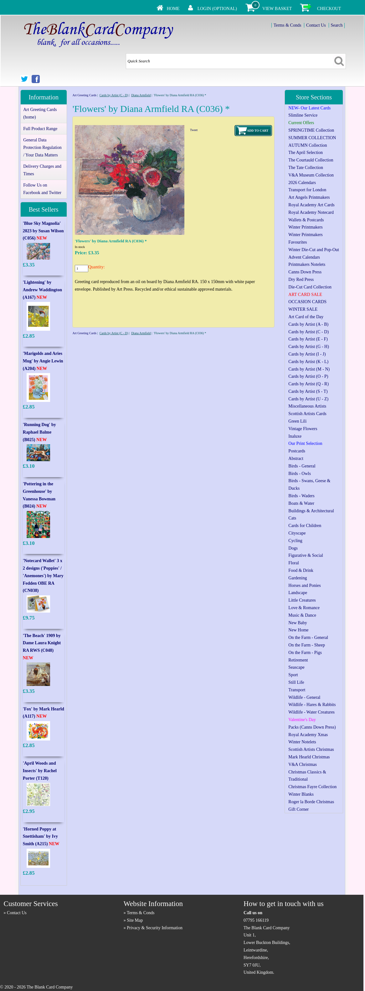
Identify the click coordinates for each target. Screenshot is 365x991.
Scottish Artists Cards (307, 413)
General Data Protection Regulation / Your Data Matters (42, 147)
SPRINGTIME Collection (311, 130)
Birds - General (301, 466)
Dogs (293, 548)
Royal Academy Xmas (308, 734)
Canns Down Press (304, 272)
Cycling (295, 540)
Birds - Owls (299, 473)
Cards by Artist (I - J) (307, 354)
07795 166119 (256, 920)
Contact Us (316, 25)
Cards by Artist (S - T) (307, 391)
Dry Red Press (301, 279)
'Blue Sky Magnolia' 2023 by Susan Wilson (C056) (43, 231)
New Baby (297, 622)
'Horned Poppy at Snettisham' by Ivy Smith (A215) (41, 836)
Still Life (296, 682)
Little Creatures (302, 600)
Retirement (298, 660)
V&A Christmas (302, 764)
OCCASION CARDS (307, 301)
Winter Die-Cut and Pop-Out (313, 249)
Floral (293, 563)
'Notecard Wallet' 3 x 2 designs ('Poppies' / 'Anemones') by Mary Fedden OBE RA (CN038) (43, 575)
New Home (298, 630)
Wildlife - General (304, 697)
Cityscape (297, 533)
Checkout (329, 8)
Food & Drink (300, 570)
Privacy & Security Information (154, 927)
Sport (293, 674)
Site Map (135, 920)
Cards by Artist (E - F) (308, 339)
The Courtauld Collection (310, 160)
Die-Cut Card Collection (310, 287)
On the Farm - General (308, 637)
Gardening (297, 578)
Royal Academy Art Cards (311, 205)
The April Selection (305, 152)
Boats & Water (301, 503)
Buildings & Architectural (311, 511)
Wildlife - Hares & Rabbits (312, 704)
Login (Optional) (217, 8)
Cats (292, 518)
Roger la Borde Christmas (311, 801)
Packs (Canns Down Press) (312, 727)
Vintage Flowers (302, 428)
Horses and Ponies (304, 585)
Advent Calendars (304, 257)
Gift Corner (298, 809)
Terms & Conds (287, 25)
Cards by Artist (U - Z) (308, 399)
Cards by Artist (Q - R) (308, 384)
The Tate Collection (305, 167)
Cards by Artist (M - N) (309, 369)
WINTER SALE (302, 309)
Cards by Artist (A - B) (308, 324)
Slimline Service (302, 115)
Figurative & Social (305, 555)
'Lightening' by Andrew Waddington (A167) (42, 290)
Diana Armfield (141, 95)
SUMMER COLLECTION (312, 137)
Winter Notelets (302, 742)
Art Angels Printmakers (309, 197)
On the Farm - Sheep (306, 645)
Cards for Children (304, 525)
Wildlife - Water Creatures (311, 712)
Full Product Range (40, 128)
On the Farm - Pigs (305, 652)
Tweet (194, 130)
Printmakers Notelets (306, 264)
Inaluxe (294, 436)
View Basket (277, 8)
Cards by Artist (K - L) (308, 361)
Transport (296, 690)
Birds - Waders (301, 495)
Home (173, 8)
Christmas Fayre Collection (312, 786)
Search (336, 25)
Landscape (297, 592)
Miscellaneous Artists (307, 406)
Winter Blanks (301, 794)
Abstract (295, 458)
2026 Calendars (302, 182)
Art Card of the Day (305, 316)
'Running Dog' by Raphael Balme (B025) (39, 432)
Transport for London (307, 189)
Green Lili (297, 421)
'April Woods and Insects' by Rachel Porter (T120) (40, 771)
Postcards (296, 451)
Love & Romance (304, 607)
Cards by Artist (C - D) (114, 95)
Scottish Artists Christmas (311, 749)
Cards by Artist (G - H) (308, 346)
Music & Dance (302, 615)
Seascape (296, 667)
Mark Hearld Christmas (309, 757)
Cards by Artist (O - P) (308, 376)
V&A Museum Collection (311, 175)
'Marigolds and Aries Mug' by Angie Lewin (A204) (43, 361)
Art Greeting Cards (84, 95)
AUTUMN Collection (307, 145)
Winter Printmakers (305, 227)
